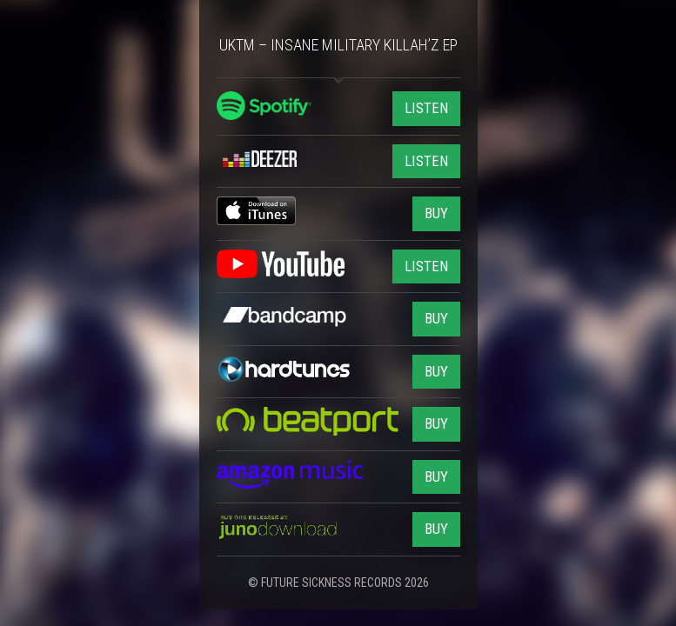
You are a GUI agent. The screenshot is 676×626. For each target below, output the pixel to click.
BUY (436, 213)
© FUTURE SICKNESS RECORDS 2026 (338, 582)
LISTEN (426, 108)
